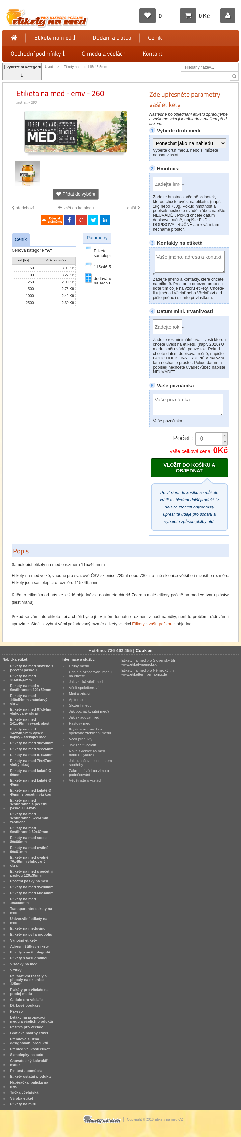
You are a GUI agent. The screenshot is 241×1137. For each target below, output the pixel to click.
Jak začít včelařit (82, 745)
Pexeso (16, 1011)
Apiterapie (77, 700)
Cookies (144, 650)
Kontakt (152, 53)
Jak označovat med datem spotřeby (90, 763)
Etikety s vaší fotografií (30, 952)
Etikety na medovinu (27, 928)
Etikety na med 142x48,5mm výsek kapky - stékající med (28, 733)
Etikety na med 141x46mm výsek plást (29, 721)
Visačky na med (23, 964)
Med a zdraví (79, 694)
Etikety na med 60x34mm (31, 893)
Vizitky (15, 970)
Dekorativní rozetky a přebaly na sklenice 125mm (28, 980)
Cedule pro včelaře (26, 999)
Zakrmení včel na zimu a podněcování (89, 773)
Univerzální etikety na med (28, 921)
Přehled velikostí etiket (30, 1049)
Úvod (49, 67)
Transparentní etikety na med (31, 911)
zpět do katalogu (76, 208)
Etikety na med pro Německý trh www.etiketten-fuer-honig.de (147, 672)
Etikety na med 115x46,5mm (85, 67)
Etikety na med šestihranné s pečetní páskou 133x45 (28, 804)
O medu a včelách (104, 53)
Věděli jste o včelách (85, 780)
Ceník (155, 37)
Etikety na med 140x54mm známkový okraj (28, 699)
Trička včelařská (24, 1092)
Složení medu (80, 705)
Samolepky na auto (26, 1055)
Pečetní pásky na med (29, 881)
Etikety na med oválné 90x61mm (29, 849)
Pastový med (79, 723)
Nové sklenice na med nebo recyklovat (87, 753)
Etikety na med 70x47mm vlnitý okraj (31, 763)
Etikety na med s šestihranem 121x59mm (30, 688)
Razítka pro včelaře (26, 1027)
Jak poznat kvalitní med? (89, 711)
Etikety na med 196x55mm (23, 901)
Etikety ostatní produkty (31, 1076)
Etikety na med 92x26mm (31, 749)
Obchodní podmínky (38, 53)
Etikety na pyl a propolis (31, 934)
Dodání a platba (112, 37)
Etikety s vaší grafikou (152, 624)
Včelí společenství (84, 688)
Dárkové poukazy (25, 1005)
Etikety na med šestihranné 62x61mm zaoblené (29, 818)
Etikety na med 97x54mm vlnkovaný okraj (31, 711)
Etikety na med (55, 37)
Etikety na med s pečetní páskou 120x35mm (31, 873)
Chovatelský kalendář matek (28, 1063)
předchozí (23, 208)
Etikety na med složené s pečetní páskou (31, 668)
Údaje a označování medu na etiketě (90, 674)
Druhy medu (79, 666)
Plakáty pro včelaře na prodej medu (29, 992)
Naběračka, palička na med (29, 1084)
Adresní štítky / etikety (29, 946)
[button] (224, 436)
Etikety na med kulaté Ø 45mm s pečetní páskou (30, 792)
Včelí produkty (81, 739)
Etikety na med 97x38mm (31, 755)
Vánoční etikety (23, 940)
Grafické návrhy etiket (29, 1033)
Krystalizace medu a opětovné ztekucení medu (90, 731)
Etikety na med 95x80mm (31, 887)
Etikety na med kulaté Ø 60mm (30, 773)
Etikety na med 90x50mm (31, 743)
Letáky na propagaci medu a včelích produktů (31, 1019)
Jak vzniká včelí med (86, 682)
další (133, 208)
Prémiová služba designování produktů (29, 1041)
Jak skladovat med (84, 717)
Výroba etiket (21, 1098)
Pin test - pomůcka (26, 1071)
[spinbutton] (211, 439)
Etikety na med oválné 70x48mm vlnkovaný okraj (29, 861)
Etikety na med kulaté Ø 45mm (30, 782)
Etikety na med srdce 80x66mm (28, 840)
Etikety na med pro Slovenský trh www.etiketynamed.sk (148, 662)
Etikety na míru (23, 1104)
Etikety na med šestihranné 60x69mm (29, 830)
